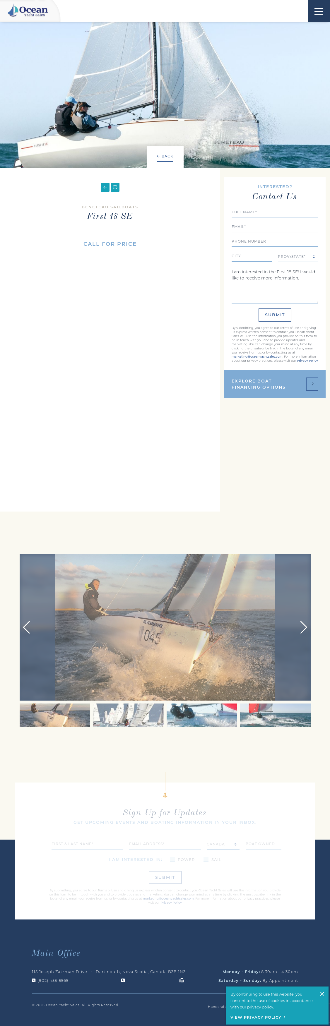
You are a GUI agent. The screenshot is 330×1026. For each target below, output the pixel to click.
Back (165, 156)
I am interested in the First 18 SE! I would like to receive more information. (275, 267)
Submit (275, 297)
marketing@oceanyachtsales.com (257, 339)
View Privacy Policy (255, 1017)
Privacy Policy (307, 343)
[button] (304, 611)
